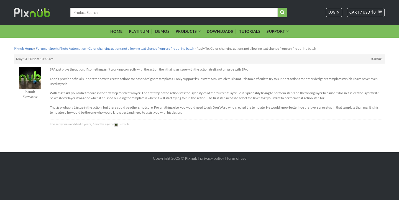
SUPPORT (278, 31)
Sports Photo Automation (67, 48)
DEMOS (162, 31)
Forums (41, 48)
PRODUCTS (188, 31)
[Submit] (282, 12)
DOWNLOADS (220, 31)
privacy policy (212, 158)
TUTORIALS (249, 31)
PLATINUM (139, 31)
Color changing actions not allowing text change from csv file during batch (141, 48)
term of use (236, 158)
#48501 (377, 59)
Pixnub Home (24, 48)
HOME (116, 31)
